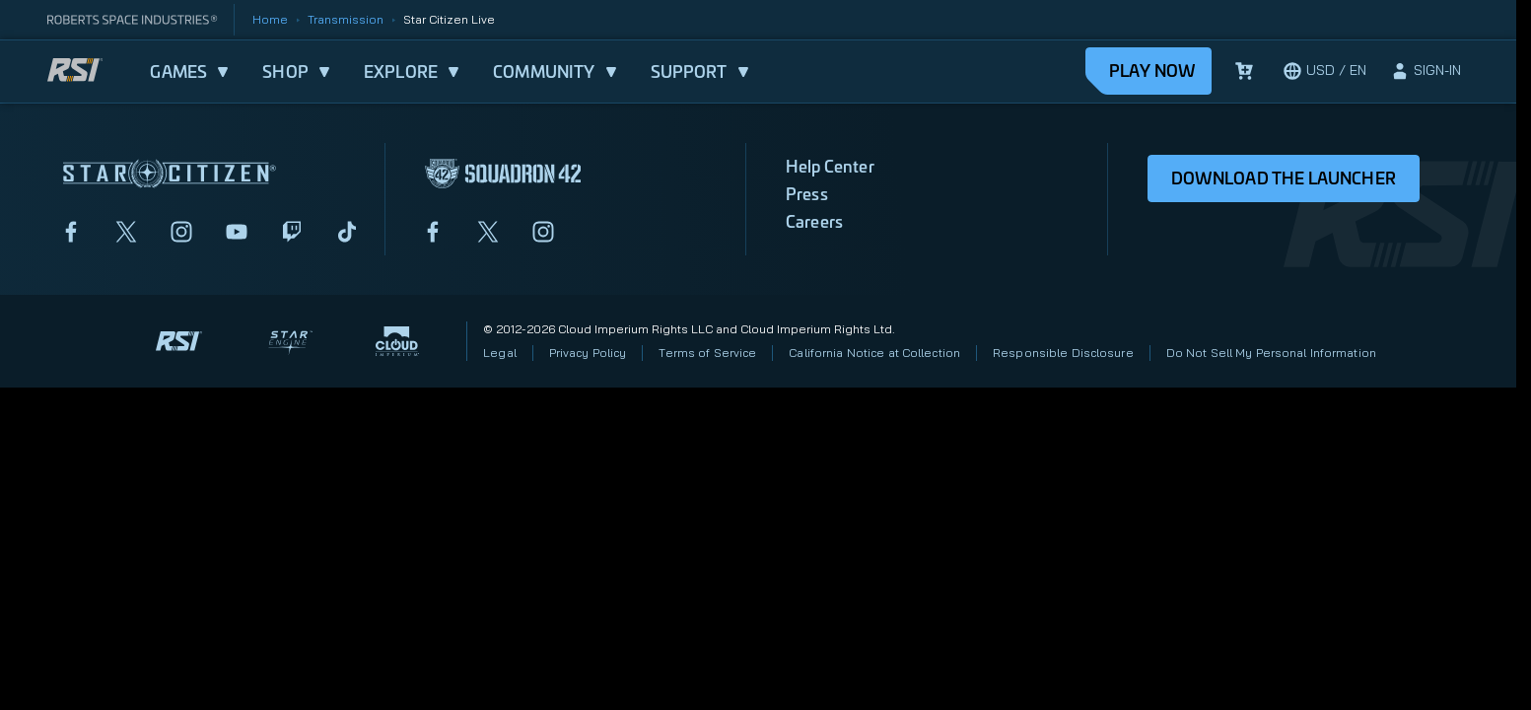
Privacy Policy (588, 352)
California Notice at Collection (874, 352)
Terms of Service (707, 352)
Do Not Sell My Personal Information (1271, 352)
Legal (500, 352)
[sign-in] (1425, 71)
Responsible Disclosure (1063, 352)
